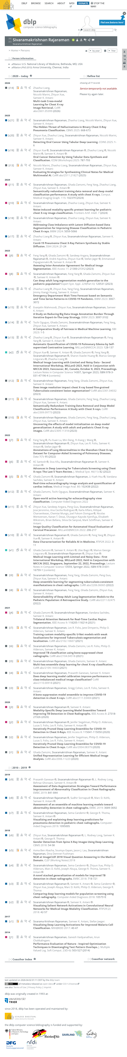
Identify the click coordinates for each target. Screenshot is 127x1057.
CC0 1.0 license (70, 983)
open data (48, 983)
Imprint (47, 987)
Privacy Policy (35, 987)
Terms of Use (20, 987)
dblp (24, 3)
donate (83, 3)
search (49, 3)
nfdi (71, 3)
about (61, 3)
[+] (89, 959)
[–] (10, 58)
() (77, 283)
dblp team (55, 979)
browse (36, 3)
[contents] (54, 375)
